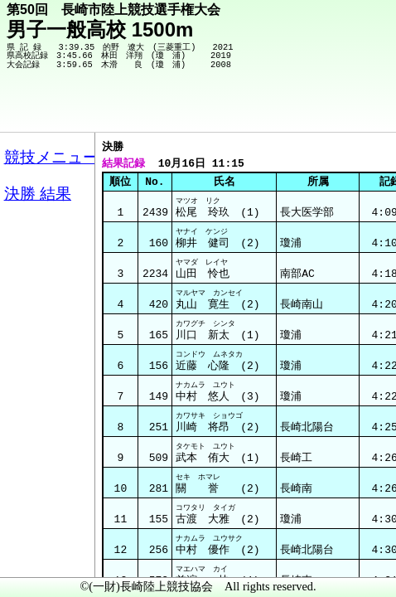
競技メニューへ (326, 109)
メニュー (47, 555)
